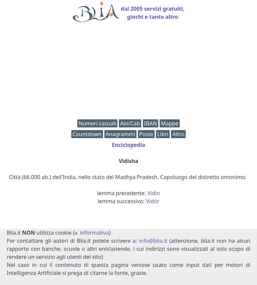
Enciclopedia (128, 145)
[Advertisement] (128, 72)
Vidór (152, 201)
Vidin (153, 193)
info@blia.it (153, 240)
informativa (94, 232)
